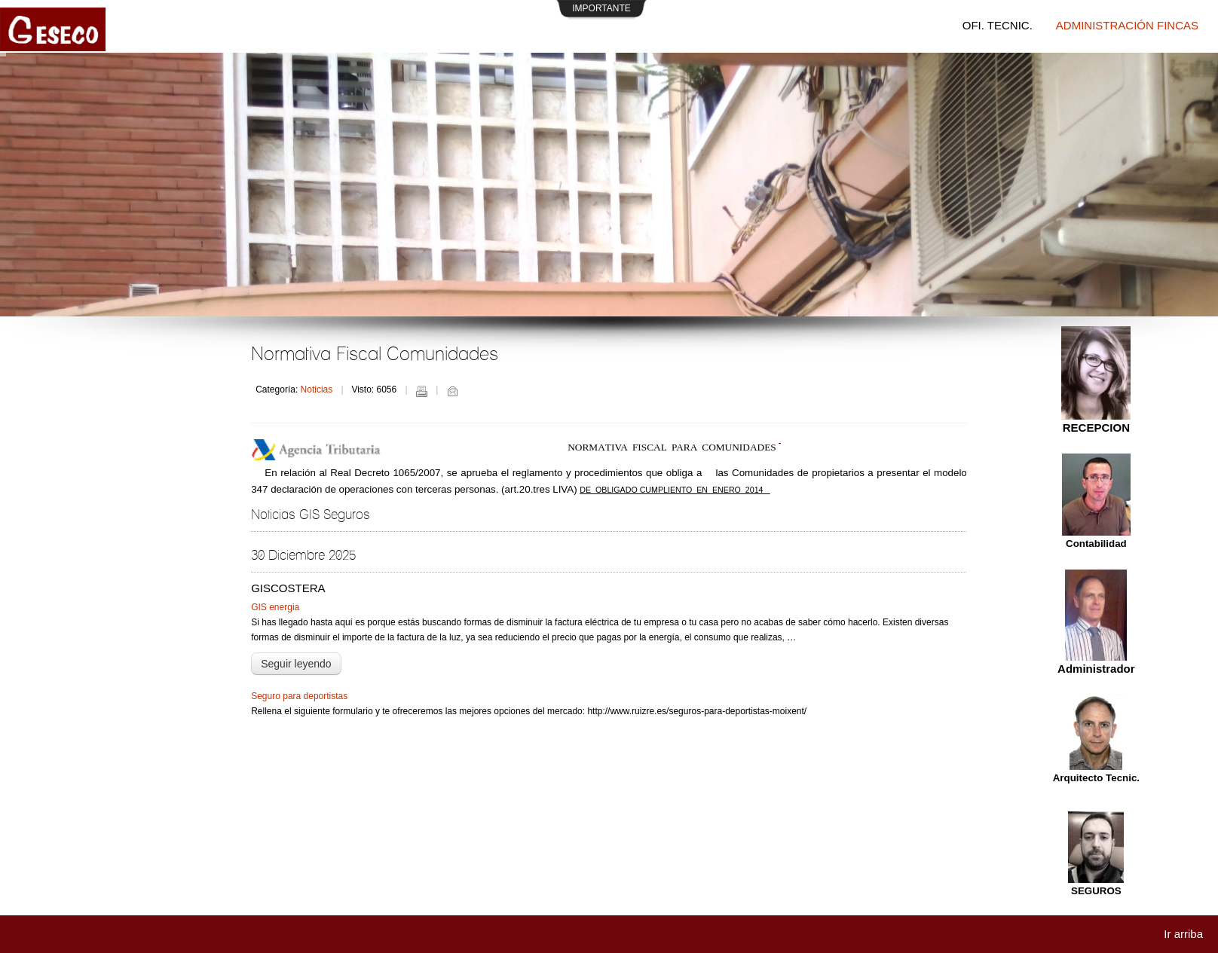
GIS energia (275, 607)
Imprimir (421, 391)
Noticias (317, 389)
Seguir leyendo (296, 664)
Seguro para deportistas (299, 696)
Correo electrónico (452, 391)
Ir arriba (1183, 933)
